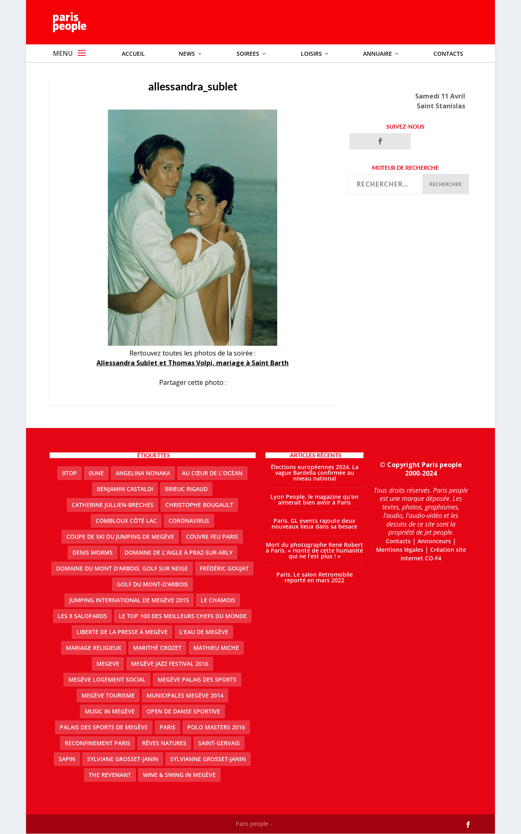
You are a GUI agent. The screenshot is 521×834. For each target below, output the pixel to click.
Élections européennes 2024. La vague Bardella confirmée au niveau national (315, 473)
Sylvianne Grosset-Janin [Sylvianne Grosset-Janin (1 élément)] (208, 759)
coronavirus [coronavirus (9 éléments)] (189, 521)
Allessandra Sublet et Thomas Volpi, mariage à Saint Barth (192, 363)
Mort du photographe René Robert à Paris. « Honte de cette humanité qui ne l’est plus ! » (314, 550)
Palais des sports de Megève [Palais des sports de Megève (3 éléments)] (104, 727)
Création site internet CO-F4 (433, 554)
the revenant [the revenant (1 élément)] (110, 775)
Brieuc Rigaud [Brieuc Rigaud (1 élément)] (186, 489)
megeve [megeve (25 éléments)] (107, 664)
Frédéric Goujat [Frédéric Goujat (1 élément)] (224, 569)
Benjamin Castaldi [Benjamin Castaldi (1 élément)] (125, 489)
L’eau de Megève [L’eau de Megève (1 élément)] (204, 632)
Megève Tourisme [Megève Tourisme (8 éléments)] (108, 696)
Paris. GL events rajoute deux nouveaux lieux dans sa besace (314, 524)
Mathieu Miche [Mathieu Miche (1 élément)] (216, 648)
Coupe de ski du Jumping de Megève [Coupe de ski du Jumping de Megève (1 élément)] (120, 537)
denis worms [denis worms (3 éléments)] (92, 553)
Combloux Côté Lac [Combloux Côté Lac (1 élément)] (126, 521)
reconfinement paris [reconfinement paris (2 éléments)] (97, 743)
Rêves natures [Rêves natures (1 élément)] (164, 743)
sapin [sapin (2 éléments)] (67, 759)
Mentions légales (399, 550)
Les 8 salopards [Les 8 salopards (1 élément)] (82, 616)
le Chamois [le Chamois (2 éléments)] (218, 600)
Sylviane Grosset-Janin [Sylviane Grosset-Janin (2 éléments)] (122, 759)
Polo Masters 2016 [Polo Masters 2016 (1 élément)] (216, 727)
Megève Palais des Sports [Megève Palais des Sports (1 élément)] (197, 680)
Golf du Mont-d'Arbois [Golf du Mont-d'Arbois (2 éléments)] (152, 584)
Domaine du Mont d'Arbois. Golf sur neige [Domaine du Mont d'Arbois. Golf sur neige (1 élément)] (122, 569)
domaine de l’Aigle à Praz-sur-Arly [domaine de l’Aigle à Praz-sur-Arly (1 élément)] (178, 553)
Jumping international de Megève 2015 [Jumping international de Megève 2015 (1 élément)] (129, 600)
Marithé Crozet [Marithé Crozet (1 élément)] (157, 648)
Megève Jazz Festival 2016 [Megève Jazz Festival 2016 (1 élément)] (169, 664)
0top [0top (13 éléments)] (69, 473)
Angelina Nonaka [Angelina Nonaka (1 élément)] (143, 473)
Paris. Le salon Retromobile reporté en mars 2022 (314, 577)
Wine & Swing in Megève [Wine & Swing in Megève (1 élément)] (179, 775)
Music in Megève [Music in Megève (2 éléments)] (110, 711)
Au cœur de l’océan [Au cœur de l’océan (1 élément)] (212, 473)
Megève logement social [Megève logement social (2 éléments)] (107, 680)
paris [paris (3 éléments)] (167, 727)
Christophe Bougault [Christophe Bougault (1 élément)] (199, 505)
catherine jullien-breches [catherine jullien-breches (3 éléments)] (112, 505)
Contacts (398, 541)
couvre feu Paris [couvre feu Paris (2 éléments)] (212, 537)
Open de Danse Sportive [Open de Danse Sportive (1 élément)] (183, 711)
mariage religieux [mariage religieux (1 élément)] (93, 648)
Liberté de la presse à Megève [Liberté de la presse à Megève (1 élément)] (122, 632)
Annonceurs (434, 541)
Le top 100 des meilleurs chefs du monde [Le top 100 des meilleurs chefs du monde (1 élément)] (183, 616)
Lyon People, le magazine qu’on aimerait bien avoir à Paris (314, 500)
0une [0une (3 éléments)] (96, 473)
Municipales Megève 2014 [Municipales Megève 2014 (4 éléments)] (185, 696)
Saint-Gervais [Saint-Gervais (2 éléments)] (219, 743)
